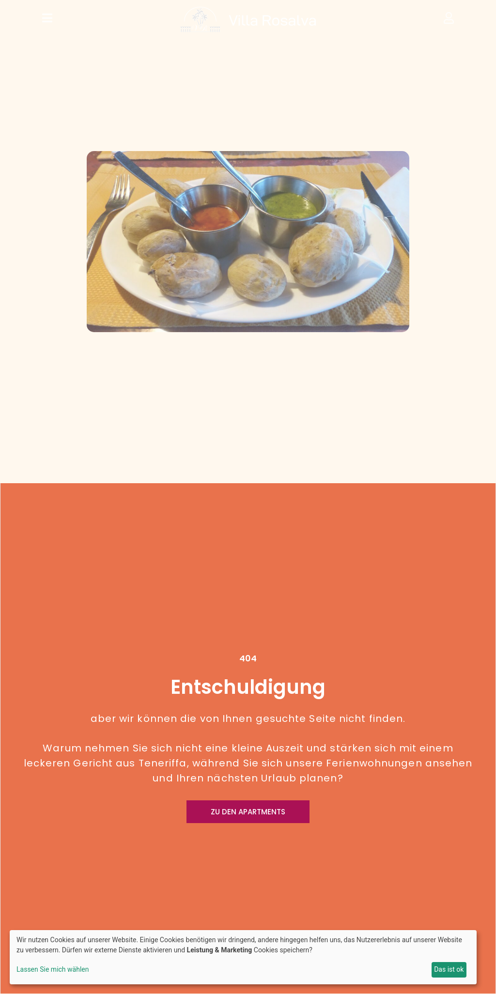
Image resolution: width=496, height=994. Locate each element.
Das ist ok (449, 969)
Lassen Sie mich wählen (52, 969)
